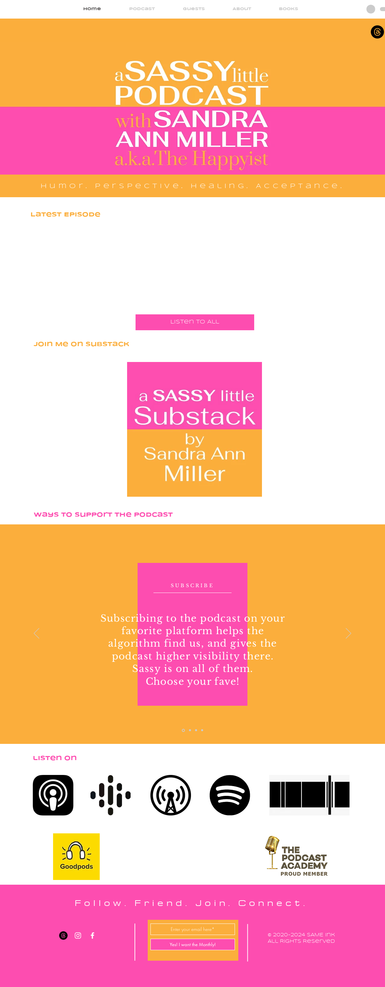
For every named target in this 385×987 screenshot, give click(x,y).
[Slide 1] (183, 730)
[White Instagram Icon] (78, 935)
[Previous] (36, 634)
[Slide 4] (202, 730)
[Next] (348, 634)
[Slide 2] (190, 730)
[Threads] (377, 31)
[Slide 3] (196, 730)
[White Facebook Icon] (92, 935)
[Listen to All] (195, 322)
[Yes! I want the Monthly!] (192, 944)
